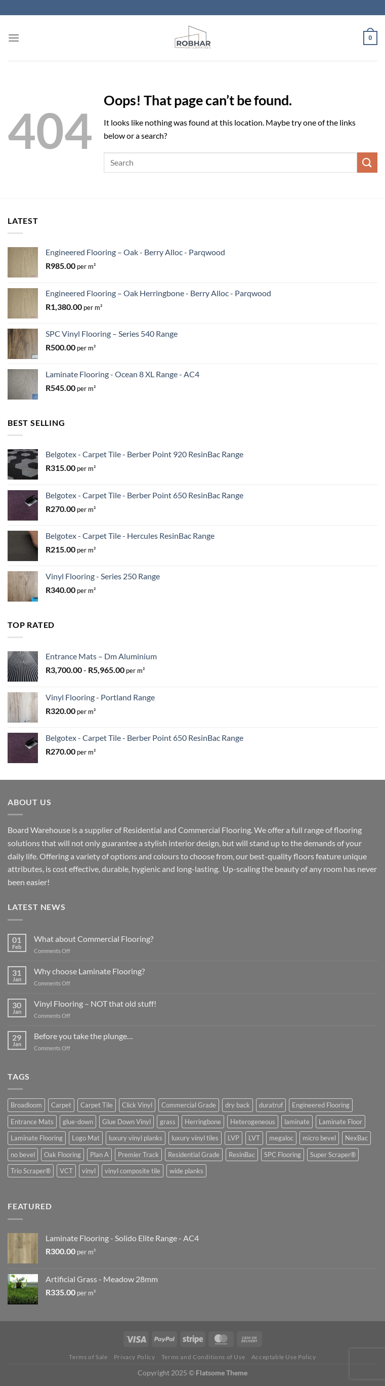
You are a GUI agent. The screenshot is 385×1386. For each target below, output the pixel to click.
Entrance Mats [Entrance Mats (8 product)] (32, 1122)
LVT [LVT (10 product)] (254, 1138)
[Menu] (14, 37)
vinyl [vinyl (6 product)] (89, 1171)
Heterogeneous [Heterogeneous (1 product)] (252, 1122)
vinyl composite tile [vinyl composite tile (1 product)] (132, 1171)
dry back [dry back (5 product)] (237, 1105)
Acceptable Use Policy (283, 1357)
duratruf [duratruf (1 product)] (271, 1105)
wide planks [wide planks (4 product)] (186, 1171)
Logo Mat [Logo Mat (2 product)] (86, 1138)
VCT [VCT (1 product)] (66, 1171)
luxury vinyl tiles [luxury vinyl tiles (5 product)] (195, 1138)
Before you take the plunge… (83, 1036)
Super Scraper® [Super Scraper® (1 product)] (333, 1155)
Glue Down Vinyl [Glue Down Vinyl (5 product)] (126, 1122)
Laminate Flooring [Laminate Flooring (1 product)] (37, 1138)
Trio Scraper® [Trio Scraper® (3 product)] (31, 1171)
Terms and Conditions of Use (203, 1357)
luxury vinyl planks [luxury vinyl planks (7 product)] (135, 1138)
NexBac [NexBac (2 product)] (356, 1138)
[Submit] (367, 162)
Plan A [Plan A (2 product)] (99, 1155)
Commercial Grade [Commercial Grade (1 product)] (188, 1105)
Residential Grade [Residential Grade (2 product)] (194, 1155)
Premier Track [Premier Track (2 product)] (138, 1155)
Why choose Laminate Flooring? (89, 971)
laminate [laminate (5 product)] (297, 1122)
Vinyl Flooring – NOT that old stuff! (95, 1003)
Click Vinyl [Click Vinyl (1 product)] (137, 1105)
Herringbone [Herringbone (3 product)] (203, 1122)
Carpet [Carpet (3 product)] (61, 1105)
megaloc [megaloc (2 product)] (281, 1138)
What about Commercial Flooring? (93, 938)
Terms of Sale (88, 1357)
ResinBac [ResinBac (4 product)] (242, 1155)
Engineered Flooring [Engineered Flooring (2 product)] (321, 1105)
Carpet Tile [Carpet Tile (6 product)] (96, 1105)
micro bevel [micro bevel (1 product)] (319, 1138)
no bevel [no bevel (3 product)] (23, 1155)
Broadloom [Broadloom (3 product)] (26, 1105)
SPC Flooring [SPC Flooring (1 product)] (282, 1155)
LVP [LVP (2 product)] (233, 1138)
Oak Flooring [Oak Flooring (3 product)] (62, 1155)
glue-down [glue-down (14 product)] (78, 1122)
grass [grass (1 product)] (168, 1122)
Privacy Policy (134, 1357)
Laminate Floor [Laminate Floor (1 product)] (340, 1122)
